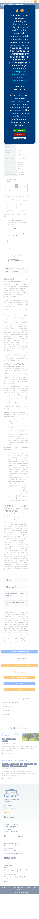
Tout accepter (19, 131)
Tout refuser (19, 134)
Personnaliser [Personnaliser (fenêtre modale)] (19, 138)
